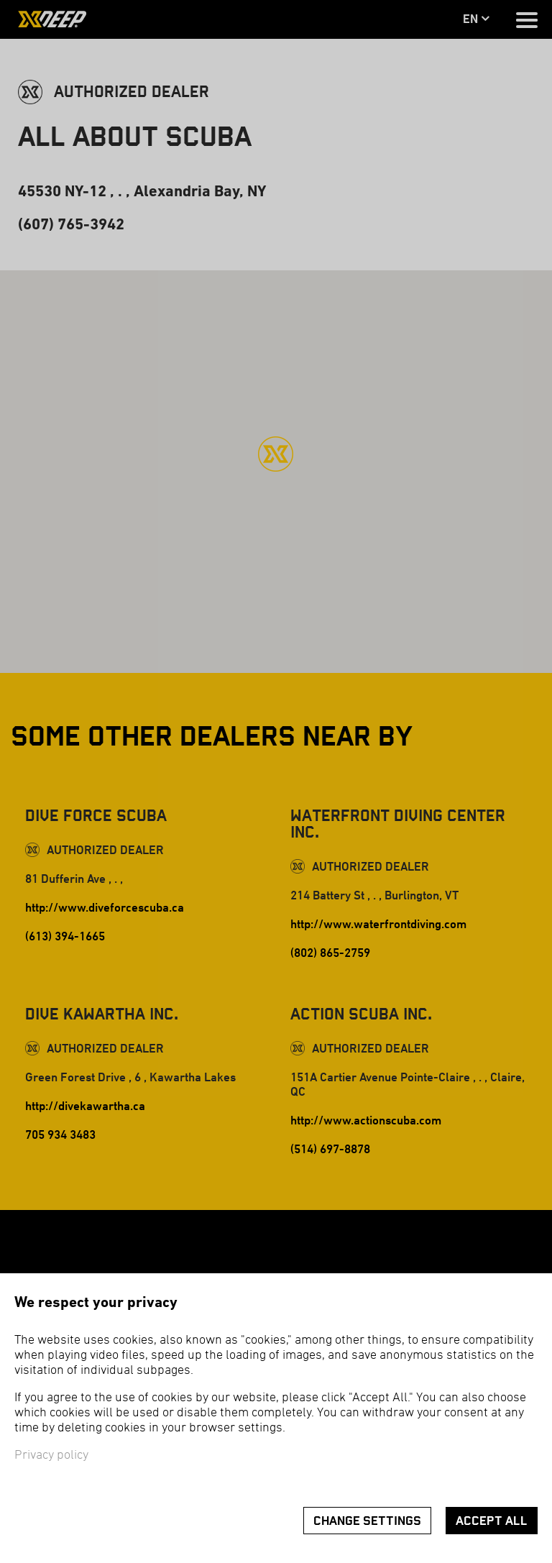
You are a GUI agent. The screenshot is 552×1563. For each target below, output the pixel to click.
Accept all (492, 1521)
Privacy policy (51, 1455)
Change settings (367, 1521)
